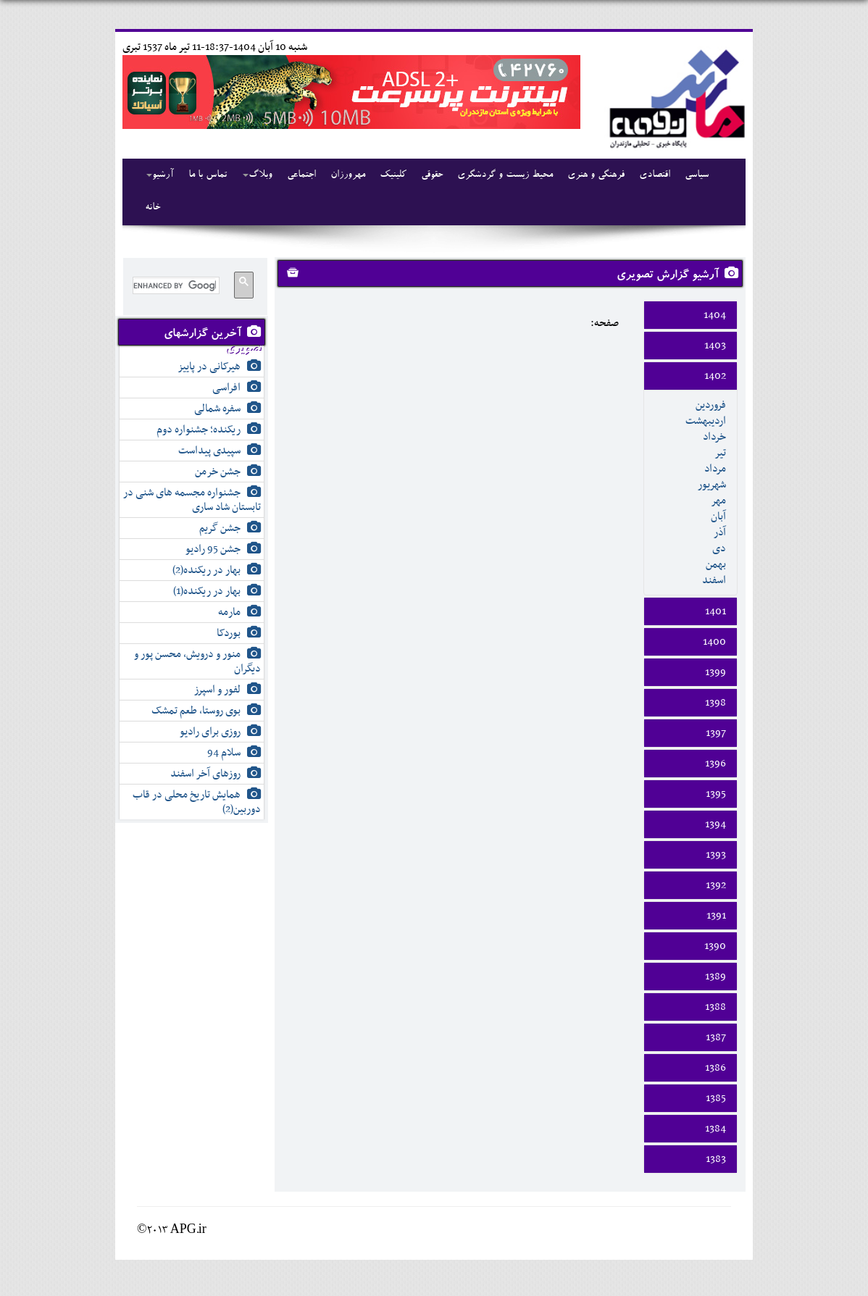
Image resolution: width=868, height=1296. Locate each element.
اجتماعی (301, 175)
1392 (716, 885)
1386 (715, 1067)
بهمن (716, 564)
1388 (715, 1007)
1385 (716, 1098)
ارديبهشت (705, 420)
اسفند (714, 580)
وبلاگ (257, 175)
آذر (720, 532)
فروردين (711, 405)
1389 (715, 976)
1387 (716, 1037)
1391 (716, 915)
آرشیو (160, 175)
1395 (716, 794)
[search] (174, 285)
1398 (715, 702)
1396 (715, 763)
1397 (716, 733)
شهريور (712, 484)
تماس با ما (207, 175)
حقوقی (432, 175)
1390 (715, 946)
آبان (718, 516)
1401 (715, 611)
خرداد (714, 436)
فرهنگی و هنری (596, 175)
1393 (716, 854)
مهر (718, 500)
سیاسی (697, 175)
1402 (715, 376)
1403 (715, 345)
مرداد (715, 468)
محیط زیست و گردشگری (505, 175)
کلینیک (393, 175)
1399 (715, 672)
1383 (716, 1159)
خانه (152, 208)
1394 (715, 824)
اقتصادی (654, 175)
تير (720, 452)
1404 (715, 315)
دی (719, 548)
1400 (714, 641)
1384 (715, 1128)
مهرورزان (347, 175)
